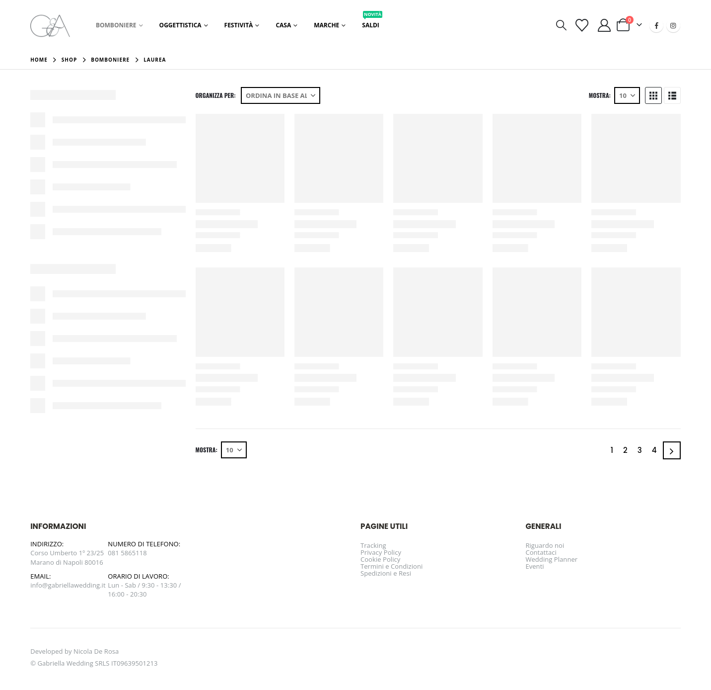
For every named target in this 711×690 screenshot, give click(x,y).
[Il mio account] (604, 25)
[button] (561, 25)
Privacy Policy (380, 552)
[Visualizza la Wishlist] (582, 25)
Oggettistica (180, 25)
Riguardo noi (544, 545)
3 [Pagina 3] (640, 450)
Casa (283, 25)
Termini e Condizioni (391, 566)
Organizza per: (216, 95)
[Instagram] (673, 25)
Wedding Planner (551, 559)
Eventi (534, 566)
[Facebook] (656, 25)
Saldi (372, 22)
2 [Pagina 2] (625, 450)
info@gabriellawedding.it (68, 585)
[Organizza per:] (280, 95)
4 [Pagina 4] (654, 450)
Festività (238, 25)
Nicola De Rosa (96, 651)
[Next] (672, 450)
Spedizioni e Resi (385, 573)
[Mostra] (627, 95)
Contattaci (541, 552)
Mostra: (600, 95)
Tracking (373, 545)
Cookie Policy (380, 559)
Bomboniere (116, 25)
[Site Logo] (50, 25)
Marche (326, 25)
